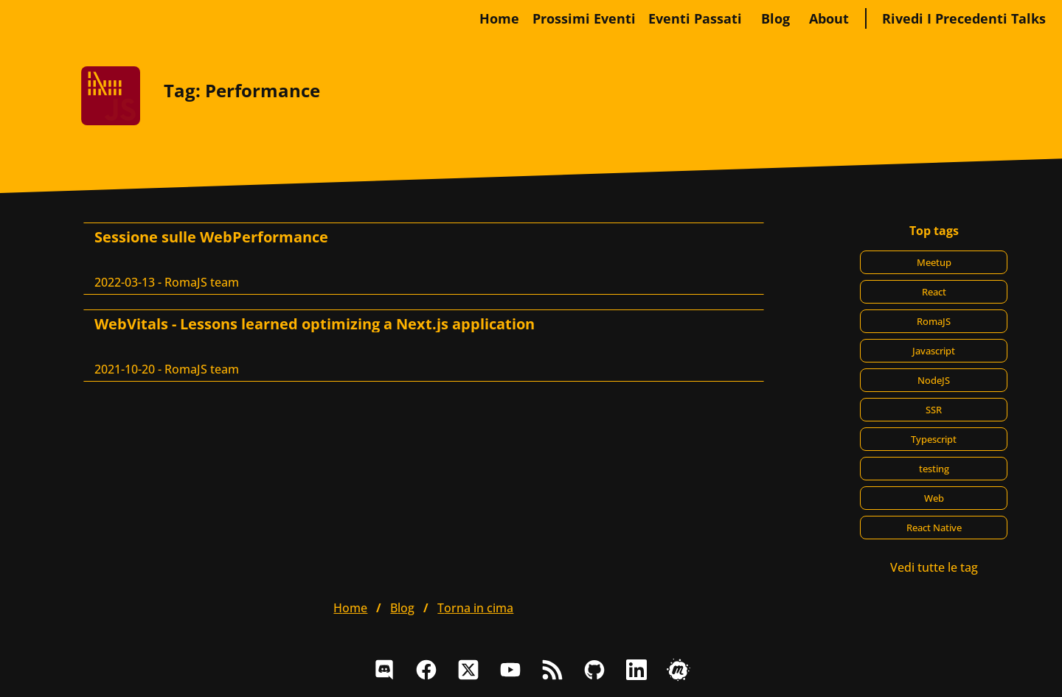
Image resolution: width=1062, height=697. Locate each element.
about (829, 18)
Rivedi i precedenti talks (964, 18)
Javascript (933, 350)
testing (934, 468)
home (499, 18)
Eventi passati (695, 18)
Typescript (934, 439)
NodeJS (933, 380)
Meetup (934, 262)
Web (934, 498)
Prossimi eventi (584, 18)
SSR (934, 409)
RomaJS (934, 321)
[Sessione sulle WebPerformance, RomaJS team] (424, 259)
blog (775, 18)
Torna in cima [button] (475, 607)
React (934, 291)
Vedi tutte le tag (934, 567)
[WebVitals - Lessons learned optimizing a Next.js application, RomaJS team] (424, 345)
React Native (934, 527)
